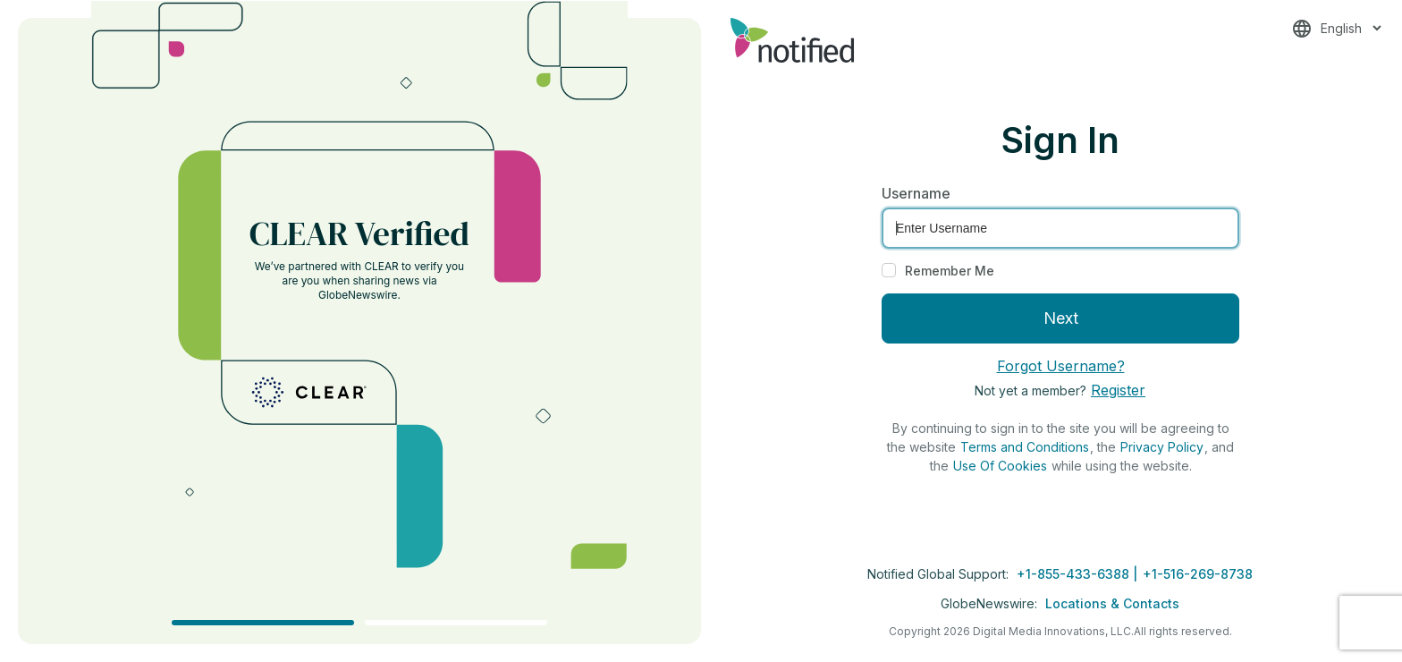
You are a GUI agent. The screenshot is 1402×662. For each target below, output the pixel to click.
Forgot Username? (1061, 366)
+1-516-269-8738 (1198, 573)
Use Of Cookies (1000, 465)
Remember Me (949, 270)
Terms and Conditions (1024, 446)
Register (1118, 390)
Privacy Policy (1162, 446)
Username (916, 193)
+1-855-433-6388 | (1079, 573)
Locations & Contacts (1112, 603)
